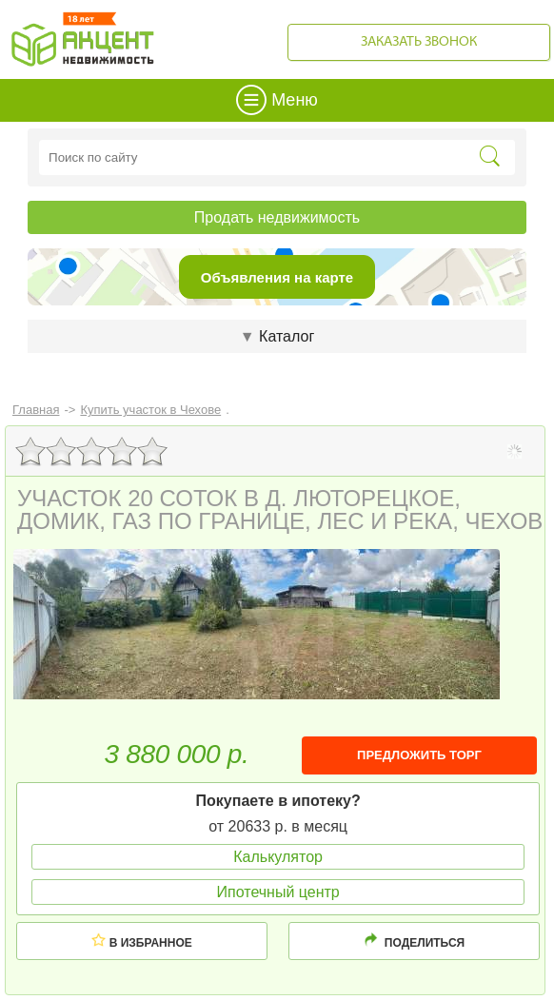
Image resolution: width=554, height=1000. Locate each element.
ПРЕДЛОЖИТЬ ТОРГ (419, 755)
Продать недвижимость (277, 217)
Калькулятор (278, 857)
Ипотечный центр (278, 892)
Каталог (277, 336)
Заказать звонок (419, 42)
